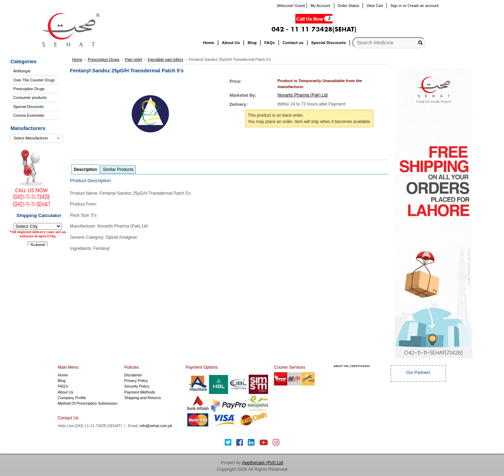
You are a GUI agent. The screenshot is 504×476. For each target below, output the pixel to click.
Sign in (396, 5)
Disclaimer (133, 375)
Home (63, 375)
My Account (320, 5)
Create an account (423, 5)
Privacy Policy (136, 380)
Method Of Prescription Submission (87, 403)
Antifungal (21, 71)
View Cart (374, 5)
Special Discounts (28, 106)
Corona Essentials (28, 115)
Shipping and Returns (142, 398)
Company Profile (72, 398)
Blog (61, 380)
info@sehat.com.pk (156, 426)
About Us (66, 392)
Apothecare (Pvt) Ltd (262, 462)
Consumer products (30, 97)
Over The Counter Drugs (34, 80)
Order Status (348, 5)
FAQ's (63, 386)
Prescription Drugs (28, 89)
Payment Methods (139, 392)
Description (85, 169)
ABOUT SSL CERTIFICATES (352, 366)
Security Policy (136, 386)
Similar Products (118, 169)
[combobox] (36, 138)
